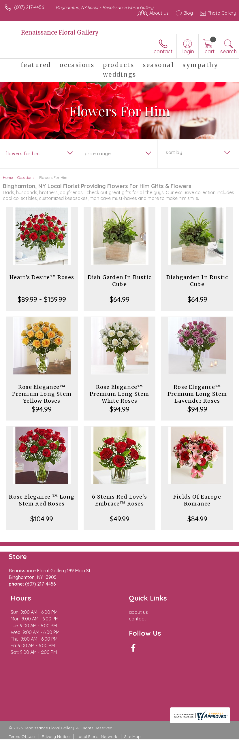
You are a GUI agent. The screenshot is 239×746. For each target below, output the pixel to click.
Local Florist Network (97, 736)
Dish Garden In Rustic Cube (119, 280)
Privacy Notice (55, 736)
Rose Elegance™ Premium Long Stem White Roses (119, 394)
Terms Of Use (22, 736)
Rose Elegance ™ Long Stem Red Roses (41, 500)
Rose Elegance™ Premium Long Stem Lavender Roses (197, 394)
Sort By (174, 152)
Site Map (132, 736)
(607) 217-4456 (29, 7)
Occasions (25, 177)
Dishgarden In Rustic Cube (197, 280)
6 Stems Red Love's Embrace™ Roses (119, 500)
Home (8, 177)
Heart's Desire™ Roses (42, 277)
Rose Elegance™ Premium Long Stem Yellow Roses (41, 394)
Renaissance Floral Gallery (60, 32)
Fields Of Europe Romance (197, 500)
